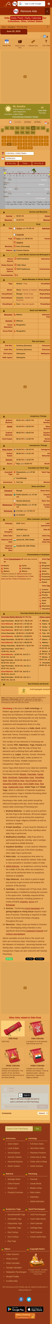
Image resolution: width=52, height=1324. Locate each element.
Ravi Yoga (12, 1241)
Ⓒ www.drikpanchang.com (38, 1272)
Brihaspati (10, 905)
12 (14, 141)
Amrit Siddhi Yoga (31, 784)
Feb (12, 128)
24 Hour (27, 122)
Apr (22, 128)
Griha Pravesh (14, 1183)
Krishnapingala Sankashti (22, 117)
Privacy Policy (38, 1274)
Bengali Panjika (12, 1276)
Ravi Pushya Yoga (16, 780)
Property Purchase (15, 1192)
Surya (31, 902)
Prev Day (11, 163)
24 (30, 144)
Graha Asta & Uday (38, 1157)
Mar (17, 128)
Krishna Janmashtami (15, 934)
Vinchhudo (12, 777)
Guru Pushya (13, 1237)
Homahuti (8, 491)
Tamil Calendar (36, 1223)
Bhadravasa (7, 505)
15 (30, 141)
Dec (33, 132)
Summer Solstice (15, 1157)
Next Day (38, 163)
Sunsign (8, 321)
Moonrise (8, 220)
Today (25, 163)
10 (4, 141)
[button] (31, 3)
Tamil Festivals (36, 1232)
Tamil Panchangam (38, 1214)
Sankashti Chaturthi (34, 931)
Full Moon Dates (37, 1144)
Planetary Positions (38, 1153)
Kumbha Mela (12, 1281)
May (28, 128)
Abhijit (9, 426)
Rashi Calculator (13, 1263)
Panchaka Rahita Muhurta (11, 617)
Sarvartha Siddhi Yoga (12, 784)
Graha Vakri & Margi (38, 1162)
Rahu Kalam (7, 449)
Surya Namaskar (32, 908)
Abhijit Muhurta (12, 866)
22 (20, 144)
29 (25, 148)
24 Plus (37, 122)
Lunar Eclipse (13, 1148)
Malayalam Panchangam (16, 1272)
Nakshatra (46, 228)
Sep (17, 132)
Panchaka (31, 774)
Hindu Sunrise (12, 1259)
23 (25, 144)
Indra (18, 239)
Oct (22, 132)
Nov (27, 132)
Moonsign (8, 315)
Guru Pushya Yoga (33, 780)
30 (30, 148)
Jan (6, 128)
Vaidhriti (19, 243)
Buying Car (12, 1188)
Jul (38, 128)
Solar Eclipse (13, 1144)
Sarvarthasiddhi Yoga (16, 1214)
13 (20, 141)
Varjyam (9, 460)
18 (46, 141)
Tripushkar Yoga (14, 1228)
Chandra (24, 902)
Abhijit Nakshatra (37, 1201)
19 (4, 144)
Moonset (46, 220)
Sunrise (9, 216)
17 (41, 141)
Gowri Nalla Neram (38, 1219)
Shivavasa (8, 511)
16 (36, 141)
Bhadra (35, 117)
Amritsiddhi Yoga (14, 1219)
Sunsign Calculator (14, 1268)
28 (20, 148)
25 (36, 144)
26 (41, 144)
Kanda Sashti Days (38, 1237)
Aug (43, 128)
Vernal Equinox (14, 1153)
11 (9, 141)
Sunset (47, 216)
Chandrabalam (15, 559)
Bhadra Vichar (36, 1188)
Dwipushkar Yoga (26, 777)
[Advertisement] (26, 77)
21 (14, 144)
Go (37, 1129)
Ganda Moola (35, 1183)
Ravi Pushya (13, 1232)
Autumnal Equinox (15, 1162)
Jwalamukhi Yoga (15, 787)
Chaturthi (20, 235)
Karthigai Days (36, 1228)
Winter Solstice (14, 1166)
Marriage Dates (14, 1179)
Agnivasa (8, 495)
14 (25, 141)
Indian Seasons (12, 1254)
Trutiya (19, 228)
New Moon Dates (37, 1148)
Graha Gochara (36, 1166)
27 (46, 144)
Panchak (33, 1179)
